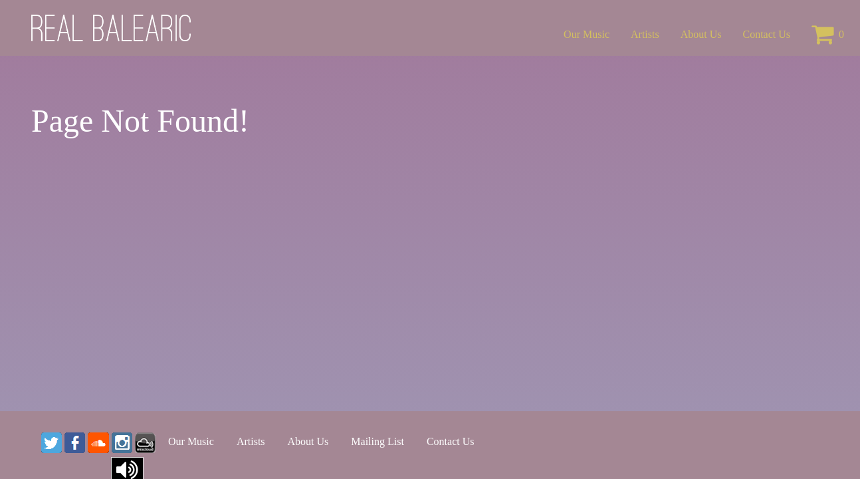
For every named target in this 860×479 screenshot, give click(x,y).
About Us (701, 34)
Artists (645, 34)
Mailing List (377, 441)
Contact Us (766, 34)
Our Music (586, 34)
